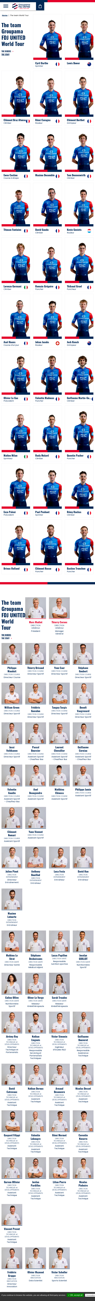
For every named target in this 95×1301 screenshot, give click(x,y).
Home (5, 15)
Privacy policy (48, 1298)
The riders (6, 51)
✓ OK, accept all (75, 1295)
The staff (5, 54)
